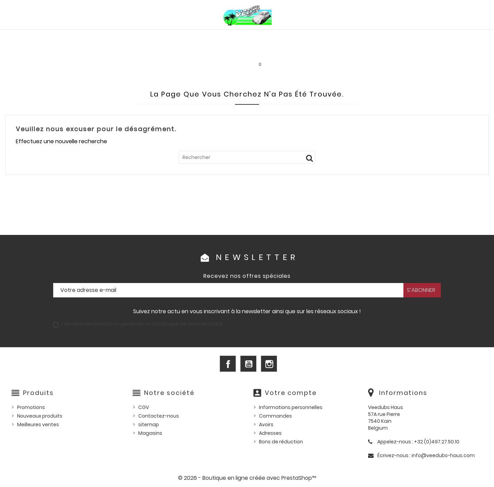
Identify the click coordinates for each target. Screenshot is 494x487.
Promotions (31, 407)
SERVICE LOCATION (306, 51)
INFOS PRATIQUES (364, 51)
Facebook (228, 364)
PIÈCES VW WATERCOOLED (146, 37)
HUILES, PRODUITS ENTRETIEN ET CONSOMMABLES (253, 37)
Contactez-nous (158, 415)
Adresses (270, 433)
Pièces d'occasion (387, 37)
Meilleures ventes (38, 424)
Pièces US (338, 37)
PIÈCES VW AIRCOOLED (72, 37)
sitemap (148, 424)
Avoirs (266, 424)
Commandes (275, 415)
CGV (143, 407)
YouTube (248, 364)
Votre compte (291, 392)
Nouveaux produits (39, 415)
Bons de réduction (281, 441)
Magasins (150, 433)
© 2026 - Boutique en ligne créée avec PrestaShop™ (247, 478)
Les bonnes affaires (244, 51)
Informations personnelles (290, 407)
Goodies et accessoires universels (157, 51)
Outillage (437, 37)
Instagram (269, 364)
